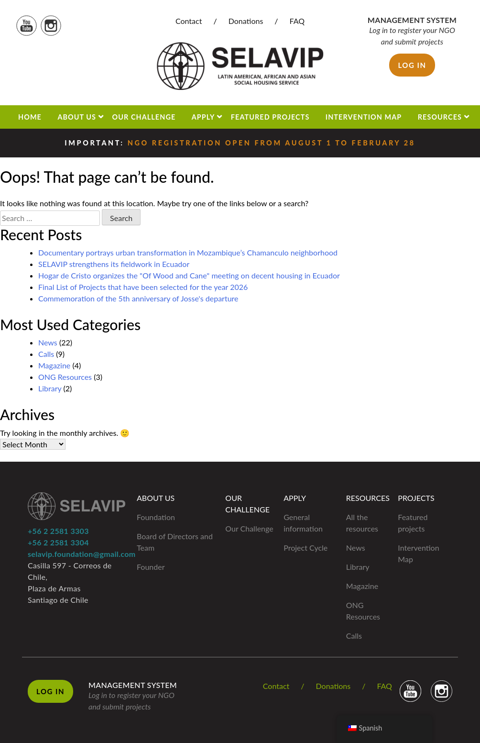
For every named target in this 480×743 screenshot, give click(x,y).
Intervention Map (364, 117)
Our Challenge (144, 117)
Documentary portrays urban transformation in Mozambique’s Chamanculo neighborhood (188, 252)
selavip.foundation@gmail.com (81, 553)
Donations (246, 20)
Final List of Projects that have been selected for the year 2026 (143, 286)
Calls (46, 353)
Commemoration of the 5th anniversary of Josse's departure (138, 298)
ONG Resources (65, 376)
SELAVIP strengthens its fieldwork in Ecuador (113, 263)
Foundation (156, 516)
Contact (188, 20)
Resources (440, 117)
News (47, 342)
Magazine (54, 365)
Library (49, 388)
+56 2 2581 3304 (58, 542)
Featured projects (270, 117)
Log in (412, 65)
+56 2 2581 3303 (58, 530)
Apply (203, 117)
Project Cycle (305, 547)
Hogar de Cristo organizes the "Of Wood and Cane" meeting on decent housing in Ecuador (189, 275)
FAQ (297, 20)
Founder (151, 566)
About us (76, 117)
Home (30, 117)
